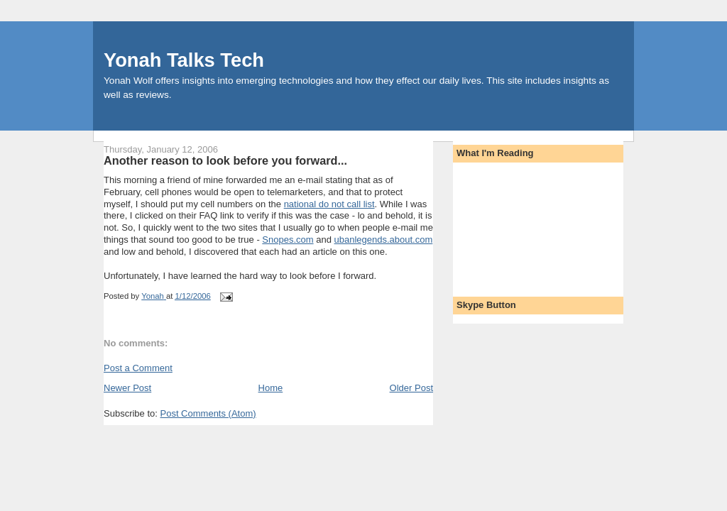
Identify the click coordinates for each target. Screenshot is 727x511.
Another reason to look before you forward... (225, 160)
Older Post (411, 388)
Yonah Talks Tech (184, 60)
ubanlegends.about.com (383, 239)
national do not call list (329, 204)
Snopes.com (287, 239)
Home (270, 388)
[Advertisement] (520, 225)
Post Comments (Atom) (208, 413)
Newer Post (127, 388)
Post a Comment (138, 368)
